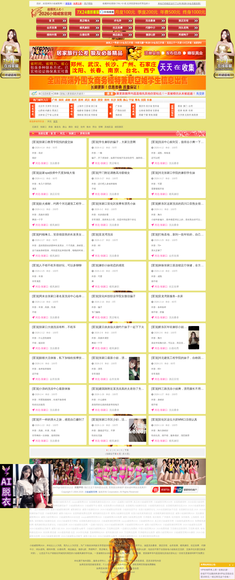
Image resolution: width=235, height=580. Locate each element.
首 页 (52, 20)
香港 (180, 106)
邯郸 (101, 127)
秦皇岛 (57, 127)
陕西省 (149, 110)
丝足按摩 (118, 27)
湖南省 (80, 115)
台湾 (190, 106)
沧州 (83, 127)
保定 (77, 127)
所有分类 (85, 133)
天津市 (48, 106)
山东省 (55, 115)
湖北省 (87, 115)
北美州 (188, 115)
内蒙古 (48, 110)
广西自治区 (120, 110)
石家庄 (35, 127)
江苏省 (87, 106)
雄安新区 (119, 127)
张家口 (43, 127)
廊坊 (71, 127)
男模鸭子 (183, 34)
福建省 (80, 110)
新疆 (155, 115)
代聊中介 (150, 27)
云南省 (142, 110)
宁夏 (146, 115)
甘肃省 (156, 110)
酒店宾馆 (183, 20)
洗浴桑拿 (150, 20)
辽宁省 (48, 115)
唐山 (65, 127)
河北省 (55, 106)
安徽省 (87, 110)
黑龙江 (55, 110)
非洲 (190, 110)
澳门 (185, 106)
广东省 (118, 106)
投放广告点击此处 (117, 542)
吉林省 (41, 115)
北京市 (41, 106)
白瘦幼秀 (85, 34)
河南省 (94, 115)
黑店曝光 (85, 20)
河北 (49, 121)
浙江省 (94, 106)
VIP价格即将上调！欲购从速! (214, 570)
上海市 (80, 106)
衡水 (89, 127)
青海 (150, 115)
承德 (50, 127)
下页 (126, 450)
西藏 (141, 115)
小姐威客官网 (91, 492)
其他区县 (109, 127)
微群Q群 (150, 34)
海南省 (118, 115)
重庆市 (142, 106)
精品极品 (118, 34)
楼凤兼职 (85, 27)
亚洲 (180, 110)
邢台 (95, 127)
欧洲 (185, 110)
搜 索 (110, 93)
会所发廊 (52, 27)
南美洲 (195, 115)
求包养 (117, 20)
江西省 (94, 110)
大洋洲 (181, 115)
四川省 (149, 106)
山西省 (41, 110)
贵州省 (156, 106)
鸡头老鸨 (183, 27)
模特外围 (52, 34)
